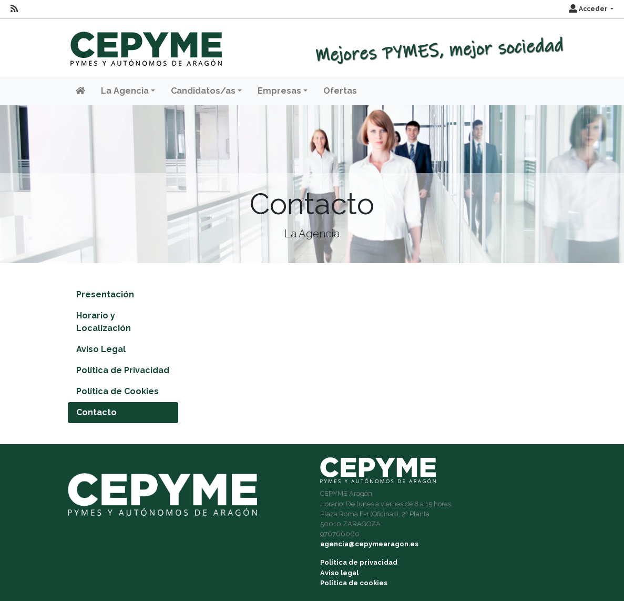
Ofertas (340, 91)
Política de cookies (353, 583)
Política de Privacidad (122, 370)
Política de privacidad (358, 562)
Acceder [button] (589, 9)
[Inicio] (145, 44)
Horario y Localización (103, 321)
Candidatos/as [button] (203, 91)
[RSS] (14, 9)
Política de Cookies (117, 391)
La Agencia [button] (125, 91)
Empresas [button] (279, 91)
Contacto (96, 412)
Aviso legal (339, 573)
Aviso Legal (101, 349)
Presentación (105, 294)
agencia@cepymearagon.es (369, 544)
